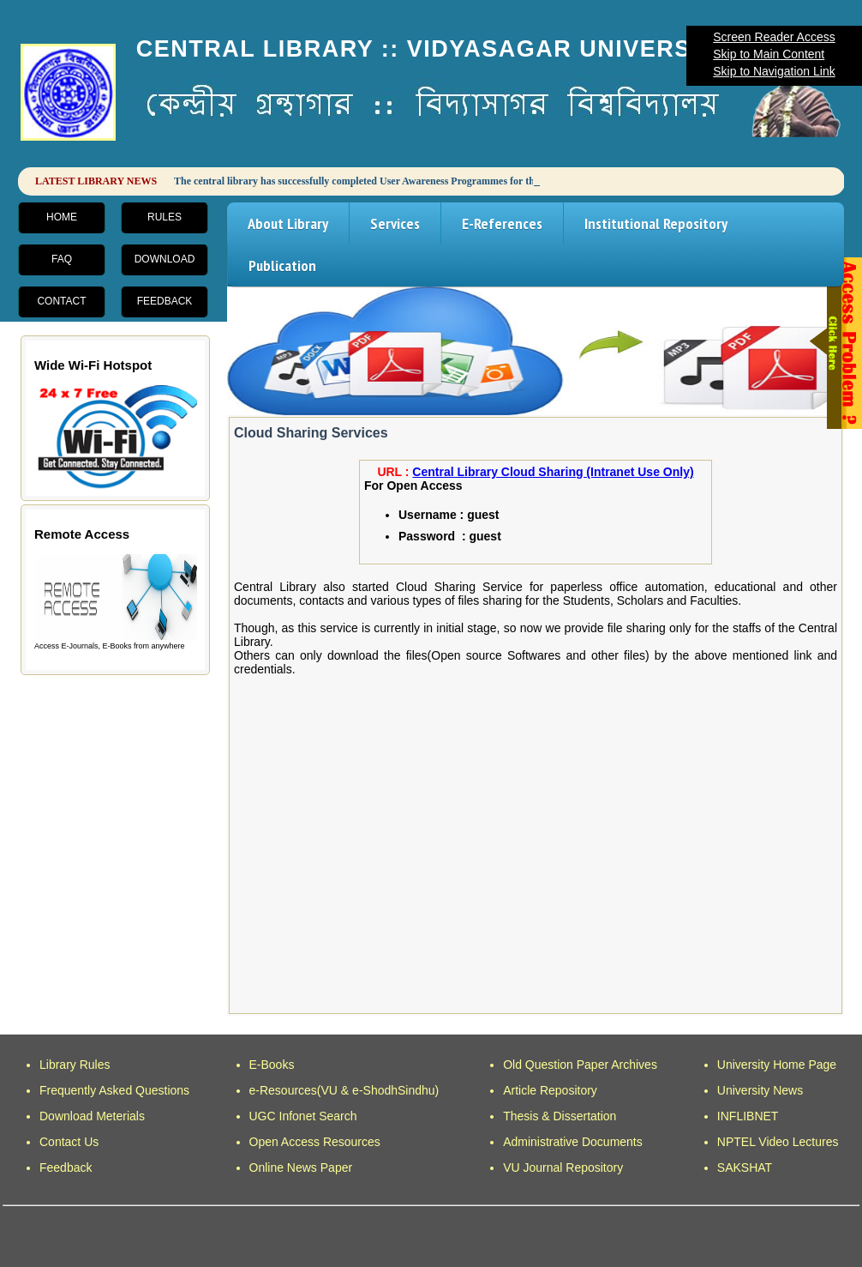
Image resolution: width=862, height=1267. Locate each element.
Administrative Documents (573, 1142)
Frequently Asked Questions (114, 1090)
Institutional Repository (655, 223)
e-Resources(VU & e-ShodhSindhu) (344, 1090)
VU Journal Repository (563, 1167)
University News (760, 1090)
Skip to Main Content (768, 54)
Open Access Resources (314, 1142)
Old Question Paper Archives (580, 1064)
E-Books (272, 1064)
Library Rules (74, 1064)
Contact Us (69, 1142)
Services (395, 223)
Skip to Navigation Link (774, 71)
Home (61, 217)
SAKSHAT (744, 1167)
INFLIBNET (748, 1116)
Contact (61, 301)
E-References (502, 223)
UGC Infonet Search (303, 1116)
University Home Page (776, 1064)
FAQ (61, 259)
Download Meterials (92, 1116)
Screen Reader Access (774, 37)
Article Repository (550, 1090)
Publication (282, 265)
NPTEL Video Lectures (778, 1142)
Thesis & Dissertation (559, 1116)
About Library (288, 223)
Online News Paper (301, 1167)
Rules (164, 217)
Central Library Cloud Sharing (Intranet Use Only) (552, 472)
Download (165, 259)
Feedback (165, 301)
